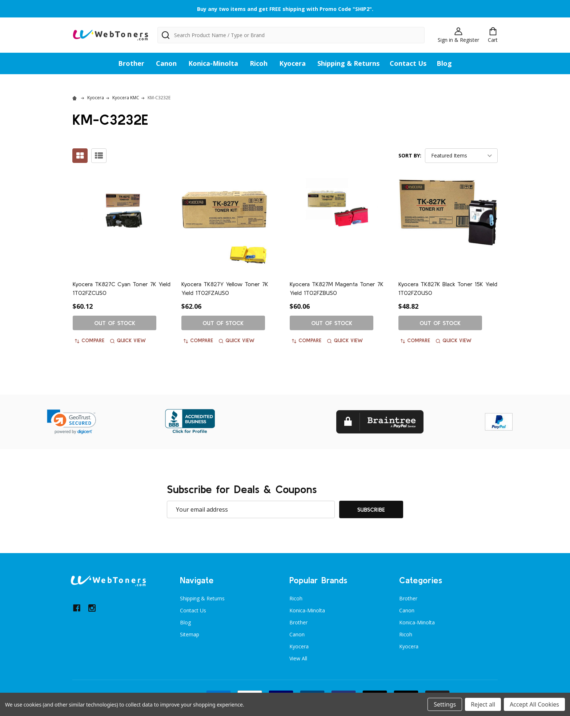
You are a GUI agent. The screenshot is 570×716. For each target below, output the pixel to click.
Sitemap (189, 634)
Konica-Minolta (213, 63)
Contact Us (408, 63)
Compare (89, 340)
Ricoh (259, 63)
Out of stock (114, 323)
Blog (444, 63)
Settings (445, 704)
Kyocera (292, 63)
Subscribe (371, 509)
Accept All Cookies (534, 704)
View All (298, 658)
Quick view (128, 340)
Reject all (483, 704)
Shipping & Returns (348, 63)
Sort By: (409, 155)
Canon (166, 63)
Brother (131, 63)
